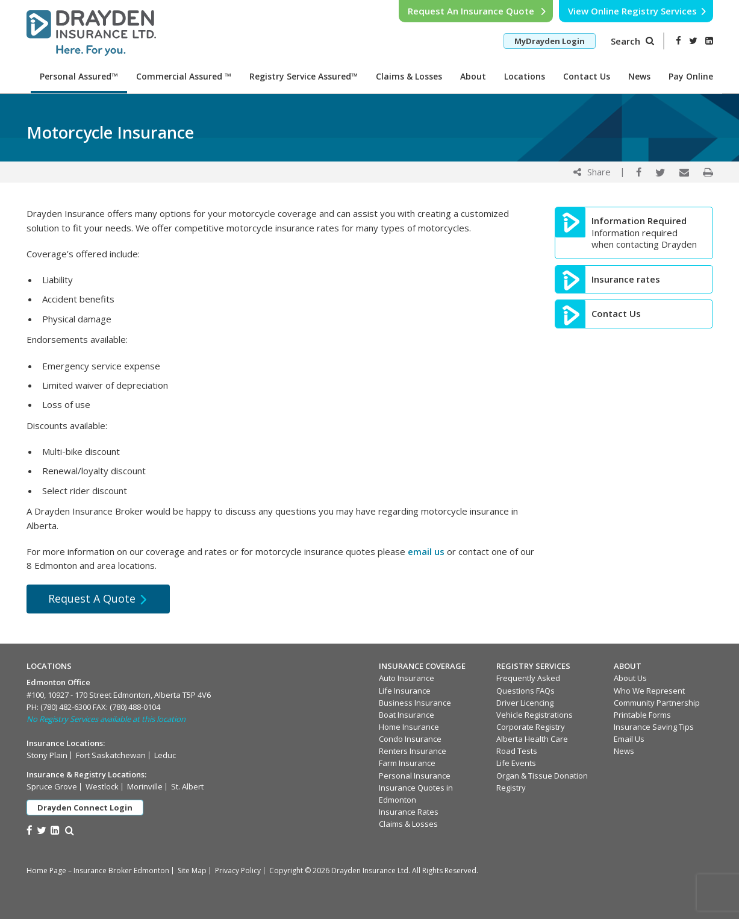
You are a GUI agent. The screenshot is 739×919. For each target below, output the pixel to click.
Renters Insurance (412, 750)
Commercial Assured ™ (183, 76)
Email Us (629, 738)
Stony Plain (47, 755)
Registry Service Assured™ (303, 76)
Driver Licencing (524, 702)
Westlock (102, 786)
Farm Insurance (407, 762)
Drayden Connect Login (85, 807)
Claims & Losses (409, 76)
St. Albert (187, 786)
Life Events (516, 762)
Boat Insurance (406, 714)
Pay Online (691, 76)
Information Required (639, 221)
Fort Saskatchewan (111, 755)
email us (426, 551)
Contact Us (586, 76)
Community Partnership (657, 702)
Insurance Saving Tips (654, 726)
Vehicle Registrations (534, 714)
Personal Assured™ (79, 76)
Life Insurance (405, 690)
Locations (524, 76)
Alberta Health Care (532, 738)
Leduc (165, 755)
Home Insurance (409, 726)
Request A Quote (98, 598)
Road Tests (516, 750)
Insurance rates (625, 279)
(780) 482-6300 (65, 706)
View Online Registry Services (637, 11)
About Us (630, 678)
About (473, 76)
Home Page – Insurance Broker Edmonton (98, 870)
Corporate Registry (530, 726)
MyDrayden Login (549, 41)
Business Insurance (415, 702)
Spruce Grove (52, 786)
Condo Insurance (410, 738)
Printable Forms (642, 714)
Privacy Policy (238, 870)
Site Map (192, 870)
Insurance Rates (408, 811)
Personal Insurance (415, 775)
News (639, 76)
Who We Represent (649, 690)
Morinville (145, 786)
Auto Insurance (406, 678)
